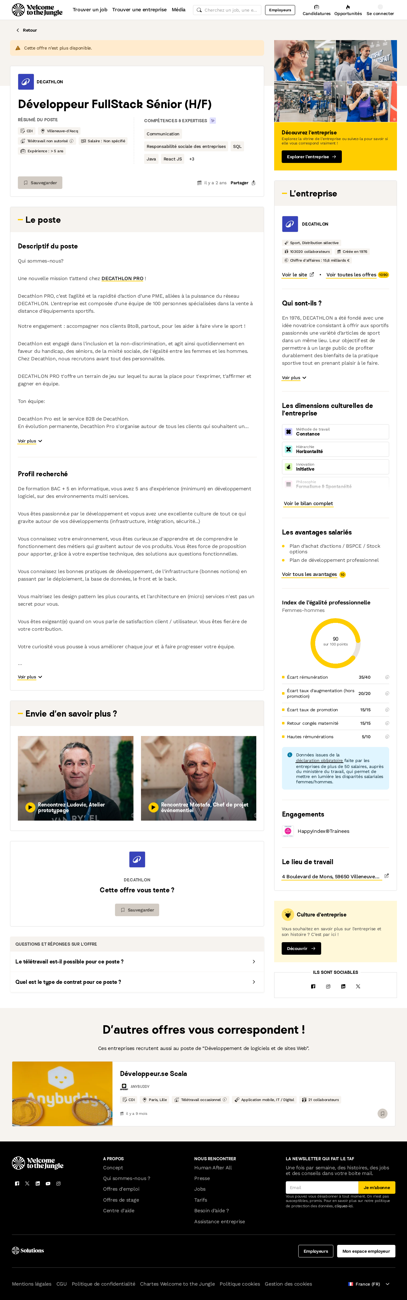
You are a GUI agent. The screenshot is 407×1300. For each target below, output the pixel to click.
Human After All (213, 1162)
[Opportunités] (348, 9)
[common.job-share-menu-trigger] (238, 182)
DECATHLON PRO (122, 278)
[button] (26, 82)
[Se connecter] (380, 9)
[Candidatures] (317, 9)
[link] (62, 1088)
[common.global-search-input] (227, 10)
